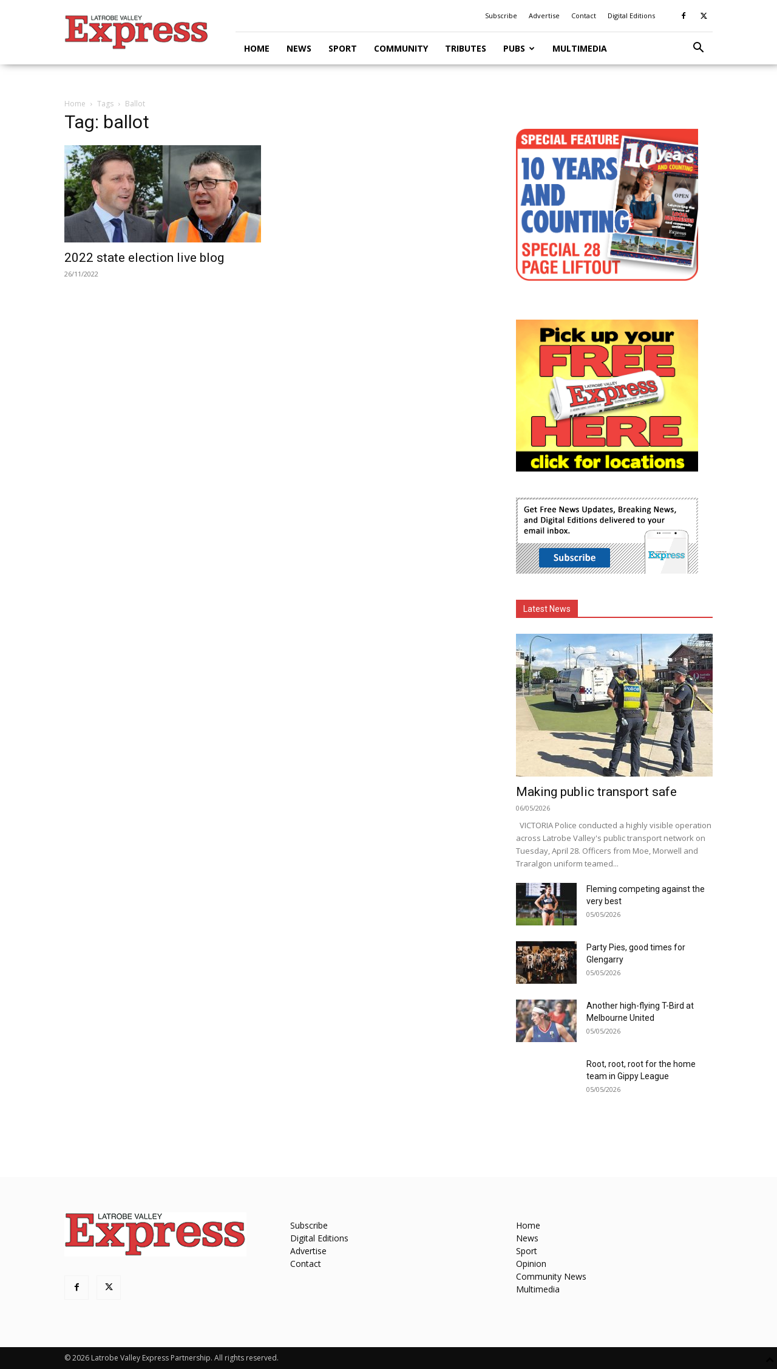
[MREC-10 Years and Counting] (607, 277)
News (299, 48)
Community (401, 48)
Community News (551, 1276)
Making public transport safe (596, 791)
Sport (342, 48)
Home (257, 48)
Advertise (544, 15)
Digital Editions (631, 15)
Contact (583, 15)
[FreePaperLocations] (607, 468)
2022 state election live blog (144, 257)
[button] (698, 49)
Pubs (519, 48)
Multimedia (579, 48)
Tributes (465, 48)
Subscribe (501, 15)
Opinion (531, 1263)
